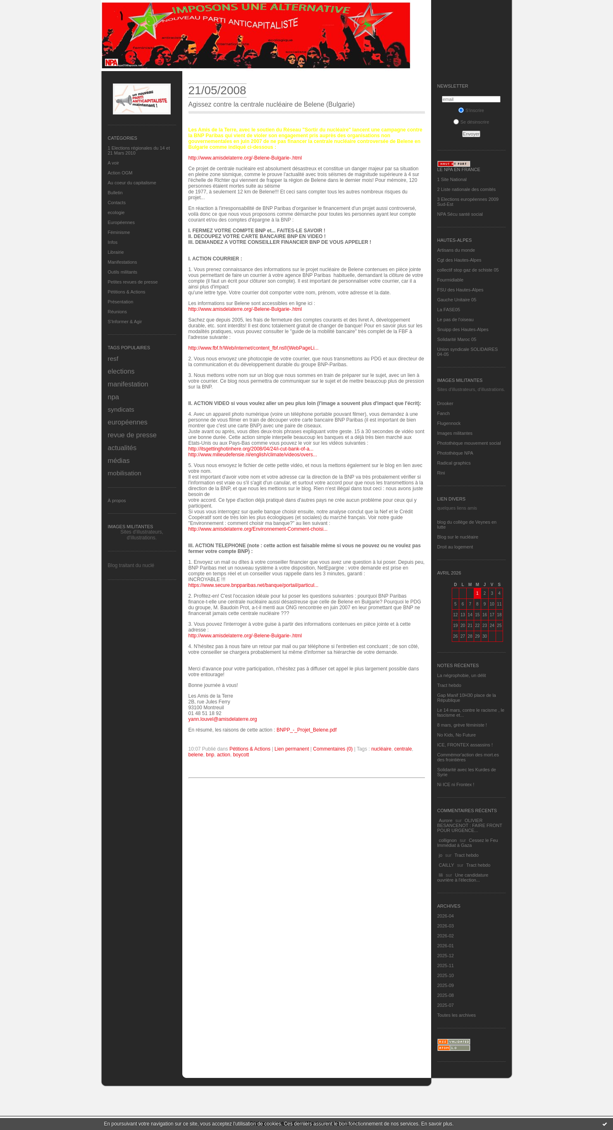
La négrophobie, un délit (461, 675)
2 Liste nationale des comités (466, 189)
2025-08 (445, 995)
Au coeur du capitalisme (132, 182)
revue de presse (132, 435)
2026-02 (445, 935)
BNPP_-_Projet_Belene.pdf (306, 730)
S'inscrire (471, 110)
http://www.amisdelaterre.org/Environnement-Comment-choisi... (258, 529)
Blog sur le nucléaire (458, 536)
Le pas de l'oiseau (455, 319)
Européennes (121, 222)
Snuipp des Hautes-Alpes (463, 329)
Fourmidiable (450, 279)
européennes (128, 422)
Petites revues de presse (133, 281)
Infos (113, 242)
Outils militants (123, 271)
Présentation (121, 301)
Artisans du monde (456, 250)
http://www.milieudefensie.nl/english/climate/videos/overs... (252, 455)
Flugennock (449, 423)
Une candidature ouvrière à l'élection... (463, 877)
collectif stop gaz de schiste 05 (468, 269)
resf (113, 358)
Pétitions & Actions (126, 291)
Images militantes (455, 433)
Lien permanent (291, 749)
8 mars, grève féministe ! (463, 724)
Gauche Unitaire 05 (457, 299)
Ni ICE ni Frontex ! (456, 784)
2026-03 (445, 925)
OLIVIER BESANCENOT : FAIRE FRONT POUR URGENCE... (469, 825)
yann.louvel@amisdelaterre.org (222, 719)
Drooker (445, 403)
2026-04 (445, 915)
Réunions (117, 311)
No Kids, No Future (456, 734)
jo (441, 855)
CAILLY (446, 865)
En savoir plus (436, 1124)
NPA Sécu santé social (460, 214)
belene (195, 755)
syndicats (121, 409)
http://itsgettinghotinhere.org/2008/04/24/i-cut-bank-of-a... (251, 449)
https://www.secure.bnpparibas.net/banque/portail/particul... (253, 585)
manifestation (128, 384)
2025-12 (445, 955)
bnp (210, 755)
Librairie (116, 252)
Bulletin (115, 192)
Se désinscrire (471, 121)
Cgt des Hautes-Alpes (459, 259)
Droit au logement (455, 546)
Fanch (443, 413)
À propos (117, 500)
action (223, 755)
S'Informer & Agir (125, 321)
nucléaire (381, 749)
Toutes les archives (456, 1015)
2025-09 (445, 985)
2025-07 (445, 1005)
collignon (448, 840)
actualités (122, 447)
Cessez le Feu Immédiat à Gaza (467, 843)
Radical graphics (454, 462)
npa (113, 397)
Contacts (117, 202)
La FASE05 (448, 309)
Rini (441, 472)
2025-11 (445, 965)
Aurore (446, 820)
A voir (113, 162)
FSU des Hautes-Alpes (460, 289)
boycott (241, 755)
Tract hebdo (449, 685)
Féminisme (119, 232)
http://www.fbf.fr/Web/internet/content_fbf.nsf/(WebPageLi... (253, 348)
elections (121, 371)
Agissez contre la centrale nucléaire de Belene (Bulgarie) (271, 104)
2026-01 (445, 945)
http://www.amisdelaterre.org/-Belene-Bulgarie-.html (245, 158)
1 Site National (452, 179)
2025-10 (445, 975)
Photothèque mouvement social (469, 443)
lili (441, 875)
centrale (403, 749)
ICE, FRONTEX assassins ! (465, 744)
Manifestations (122, 262)
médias (119, 460)
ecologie (116, 212)
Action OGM (120, 172)
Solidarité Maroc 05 (457, 339)
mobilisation (124, 473)
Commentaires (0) (333, 749)
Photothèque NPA (455, 453)
